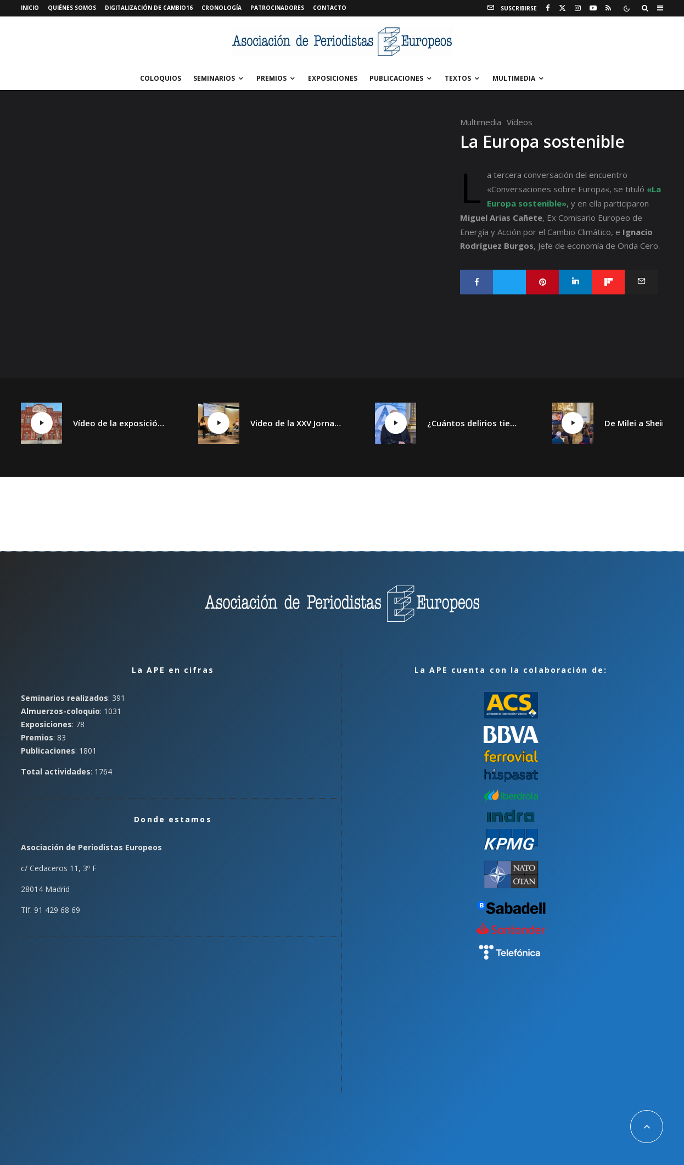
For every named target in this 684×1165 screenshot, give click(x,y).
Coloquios (160, 78)
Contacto (329, 8)
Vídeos (519, 121)
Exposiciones (332, 78)
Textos (458, 78)
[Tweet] (509, 282)
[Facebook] (547, 8)
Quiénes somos (72, 8)
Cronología (221, 8)
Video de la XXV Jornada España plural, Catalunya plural (296, 423)
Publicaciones (396, 78)
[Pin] (542, 282)
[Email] (641, 282)
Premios (271, 78)
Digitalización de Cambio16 (149, 8)
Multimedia (513, 78)
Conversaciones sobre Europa (548, 188)
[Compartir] (476, 282)
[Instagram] (577, 8)
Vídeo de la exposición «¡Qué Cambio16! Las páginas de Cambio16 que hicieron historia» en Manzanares (119, 423)
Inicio (30, 8)
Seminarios (214, 78)
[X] (562, 8)
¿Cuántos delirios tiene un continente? (473, 423)
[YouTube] (593, 8)
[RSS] (608, 8)
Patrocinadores (277, 8)
